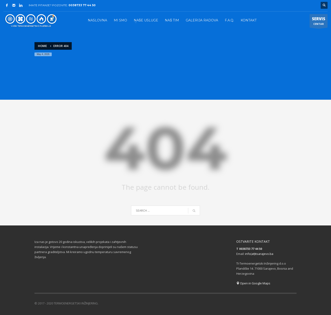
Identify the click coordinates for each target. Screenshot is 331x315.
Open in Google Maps (253, 283)
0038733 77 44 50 (82, 5)
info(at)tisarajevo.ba (259, 254)
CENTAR (319, 22)
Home (42, 46)
